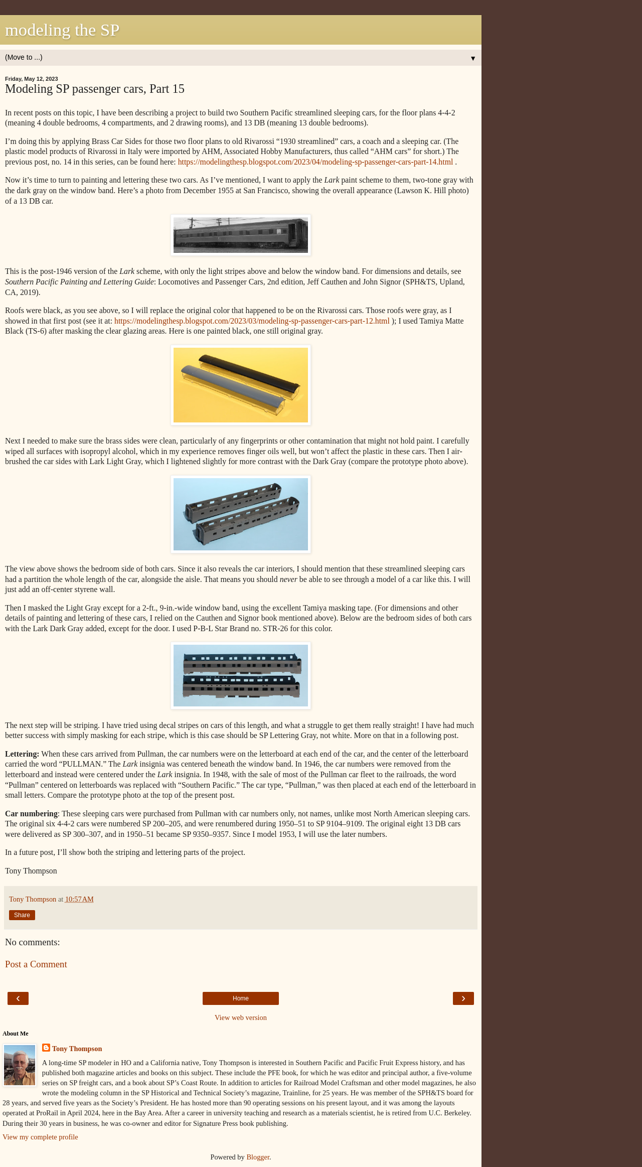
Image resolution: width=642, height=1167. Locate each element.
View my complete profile (40, 1137)
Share (22, 915)
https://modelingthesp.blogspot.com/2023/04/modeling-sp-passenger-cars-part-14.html (315, 162)
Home (241, 998)
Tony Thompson (77, 1049)
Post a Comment (36, 964)
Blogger (257, 1157)
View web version (241, 1017)
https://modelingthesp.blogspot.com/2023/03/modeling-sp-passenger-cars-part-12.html (252, 321)
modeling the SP (62, 29)
